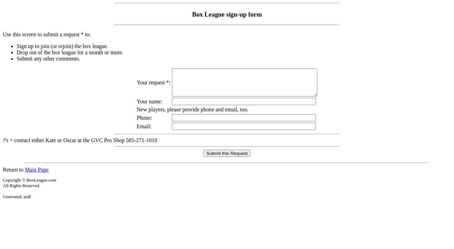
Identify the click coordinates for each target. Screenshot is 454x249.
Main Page (37, 175)
